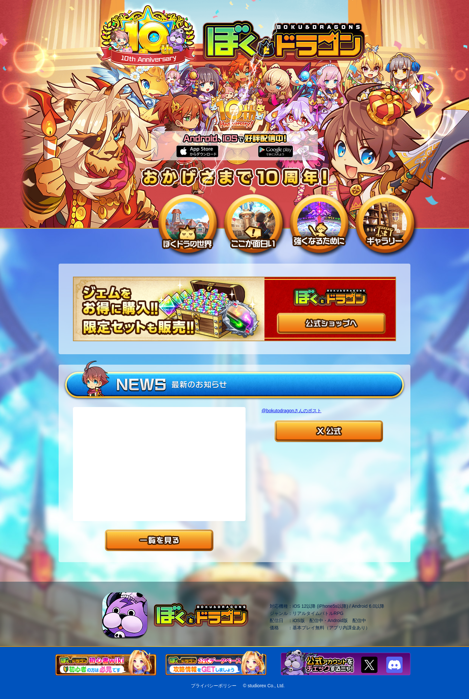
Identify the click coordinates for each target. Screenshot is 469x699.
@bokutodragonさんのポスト (291, 410)
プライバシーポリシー (213, 685)
